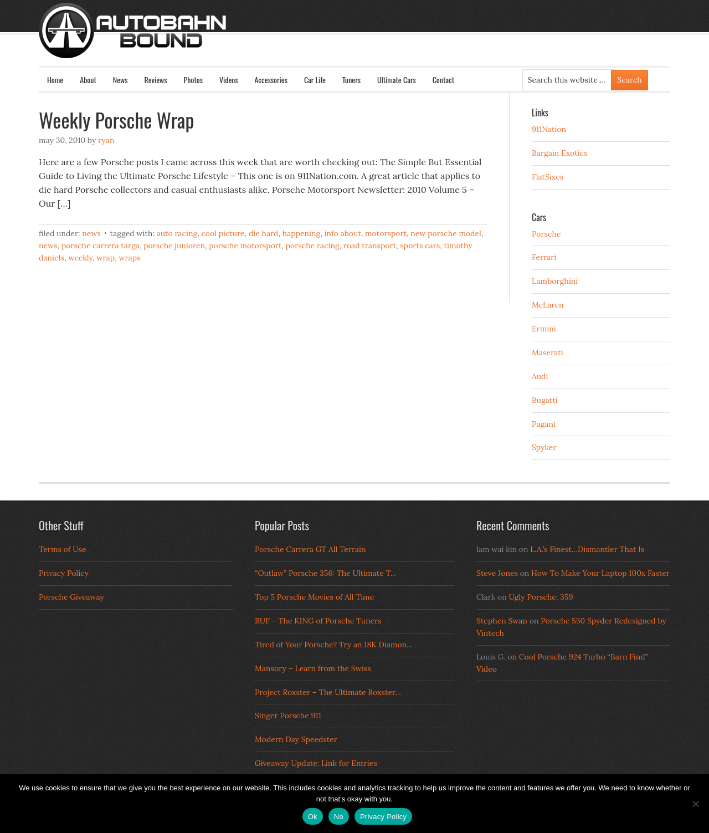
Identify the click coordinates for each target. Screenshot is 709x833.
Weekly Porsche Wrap (116, 119)
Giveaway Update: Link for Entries (316, 763)
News (120, 79)
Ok (312, 816)
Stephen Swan (501, 621)
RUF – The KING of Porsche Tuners (318, 621)
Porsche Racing (313, 246)
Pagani (544, 424)
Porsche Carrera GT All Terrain (310, 549)
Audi (540, 376)
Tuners (351, 79)
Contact (443, 79)
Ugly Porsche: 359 (540, 597)
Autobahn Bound (372, 40)
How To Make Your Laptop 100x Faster (600, 573)
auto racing (177, 233)
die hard (264, 233)
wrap (105, 258)
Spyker (544, 447)
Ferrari (544, 257)
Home (55, 79)
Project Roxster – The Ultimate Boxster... (328, 692)
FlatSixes (547, 177)
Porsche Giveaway (71, 597)
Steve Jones (497, 573)
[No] (695, 803)
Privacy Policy (64, 573)
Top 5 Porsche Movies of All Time (314, 597)
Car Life (315, 79)
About (88, 79)
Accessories (270, 79)
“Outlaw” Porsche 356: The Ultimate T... (325, 573)
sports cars (420, 246)
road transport (369, 246)
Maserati (547, 352)
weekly (80, 258)
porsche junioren (174, 246)
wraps (129, 258)
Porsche (546, 234)
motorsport (386, 233)
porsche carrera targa (100, 246)
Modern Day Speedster (296, 739)
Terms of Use (62, 549)
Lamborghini (555, 281)
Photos (193, 79)
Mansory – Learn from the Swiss (313, 668)
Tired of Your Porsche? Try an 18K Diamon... (334, 645)
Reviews (156, 79)
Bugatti (545, 400)
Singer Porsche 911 (288, 715)
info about (343, 233)
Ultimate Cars (396, 79)
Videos (228, 79)
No (338, 816)
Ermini (544, 329)
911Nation (549, 129)
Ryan (106, 140)
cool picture (222, 233)
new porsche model (445, 233)
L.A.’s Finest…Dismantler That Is (587, 549)
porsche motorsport (245, 246)
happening (301, 233)
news (48, 246)
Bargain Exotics (560, 153)
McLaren (548, 305)
